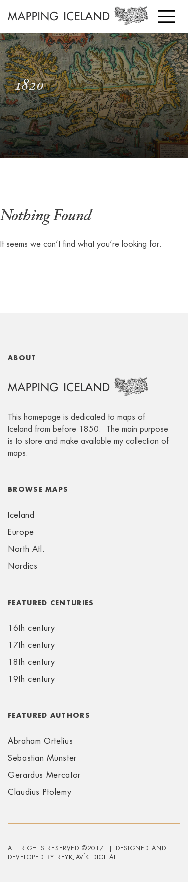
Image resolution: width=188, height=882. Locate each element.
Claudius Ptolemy (39, 792)
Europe (21, 532)
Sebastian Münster (42, 758)
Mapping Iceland (78, 21)
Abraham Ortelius (40, 741)
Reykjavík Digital (87, 857)
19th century (31, 679)
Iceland (21, 515)
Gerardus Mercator (44, 775)
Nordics (22, 566)
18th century (31, 662)
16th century (31, 628)
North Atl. (26, 549)
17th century (31, 645)
